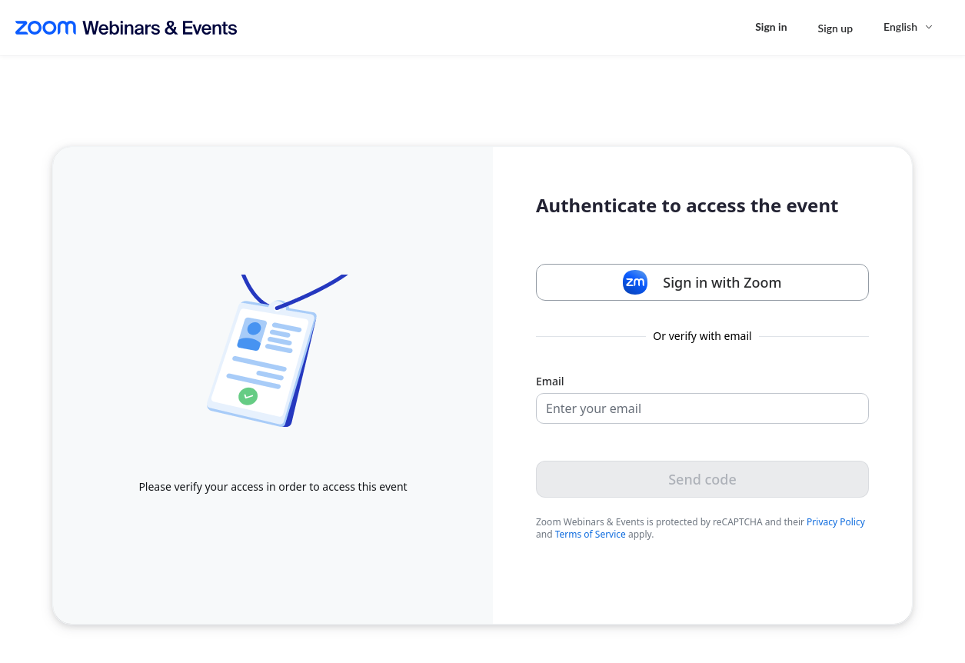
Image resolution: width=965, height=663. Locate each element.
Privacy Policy (836, 521)
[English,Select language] (908, 26)
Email (550, 381)
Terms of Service (590, 534)
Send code (702, 479)
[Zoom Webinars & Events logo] (126, 28)
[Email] (702, 408)
